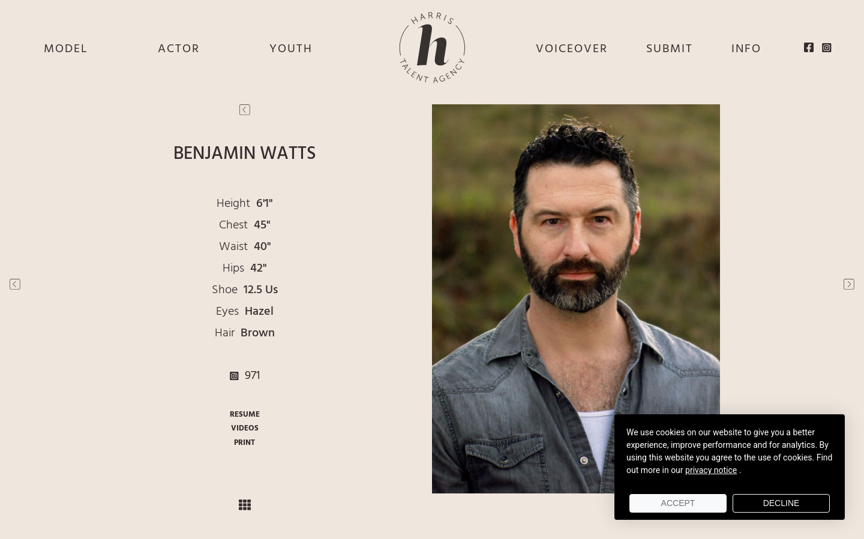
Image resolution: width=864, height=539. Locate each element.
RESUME (245, 414)
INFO (746, 49)
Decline (781, 503)
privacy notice (711, 470)
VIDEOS (245, 428)
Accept (678, 503)
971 (245, 376)
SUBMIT (669, 49)
